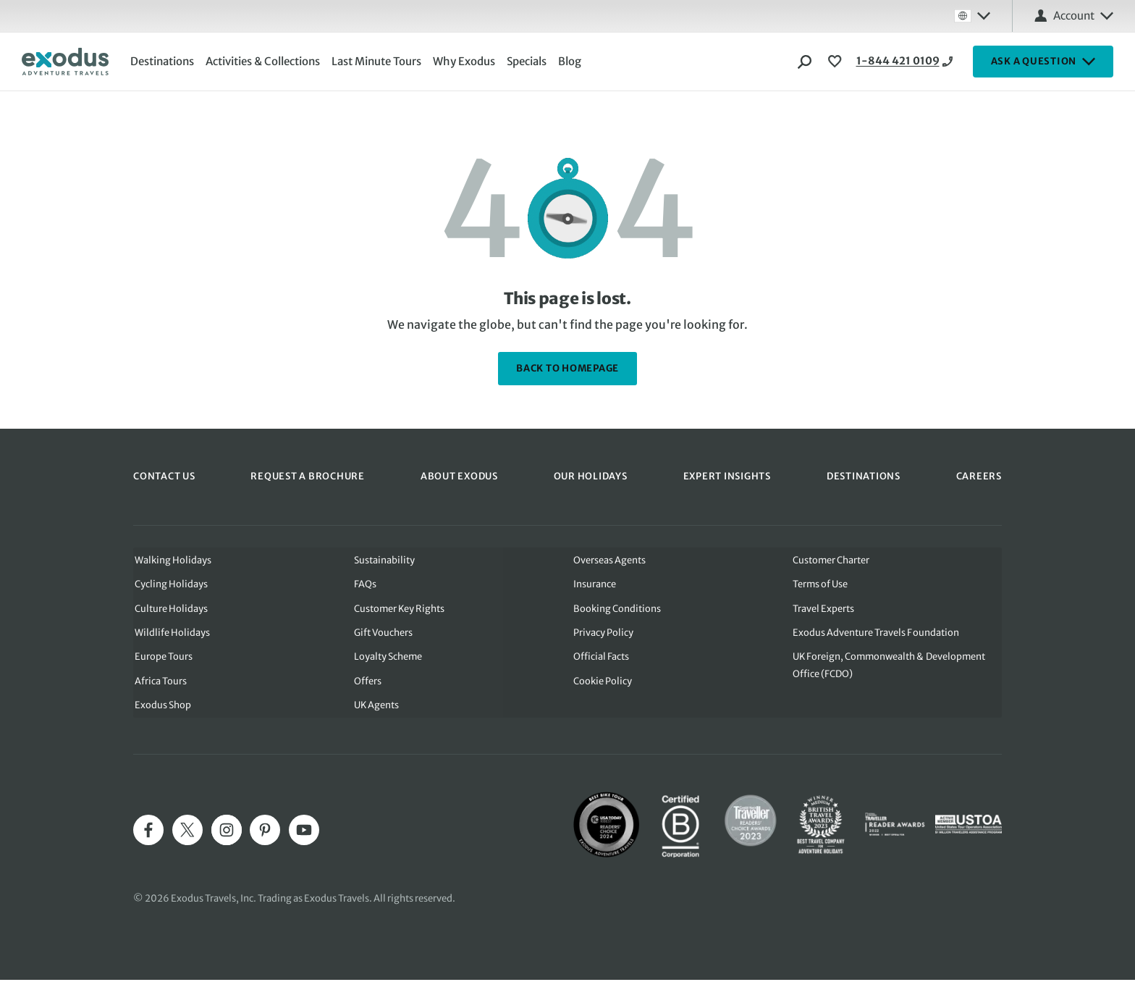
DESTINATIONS (863, 476)
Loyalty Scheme (387, 658)
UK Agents (376, 707)
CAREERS (979, 476)
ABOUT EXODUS (459, 476)
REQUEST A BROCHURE (307, 476)
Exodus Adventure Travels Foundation (876, 633)
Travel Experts (824, 609)
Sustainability (383, 559)
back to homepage (567, 368)
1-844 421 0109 (885, 61)
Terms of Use (821, 584)
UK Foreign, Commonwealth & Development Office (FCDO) (890, 666)
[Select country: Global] (972, 16)
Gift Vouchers (383, 633)
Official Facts (601, 658)
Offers (367, 682)
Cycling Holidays (169, 584)
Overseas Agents (609, 559)
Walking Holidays (171, 559)
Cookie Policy (602, 682)
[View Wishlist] (836, 61)
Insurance (594, 584)
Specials (528, 61)
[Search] (805, 61)
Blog (571, 61)
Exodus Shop (161, 707)
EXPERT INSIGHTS (727, 476)
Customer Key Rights (399, 609)
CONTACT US (164, 476)
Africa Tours (159, 682)
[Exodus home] (65, 61)
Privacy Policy (603, 633)
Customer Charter (832, 559)
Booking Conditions (617, 609)
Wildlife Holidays (170, 633)
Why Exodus (465, 61)
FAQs (364, 584)
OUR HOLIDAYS (591, 476)
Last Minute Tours (378, 61)
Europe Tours (162, 658)
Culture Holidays (169, 609)
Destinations (163, 61)
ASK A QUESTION (1043, 61)
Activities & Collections (264, 61)
